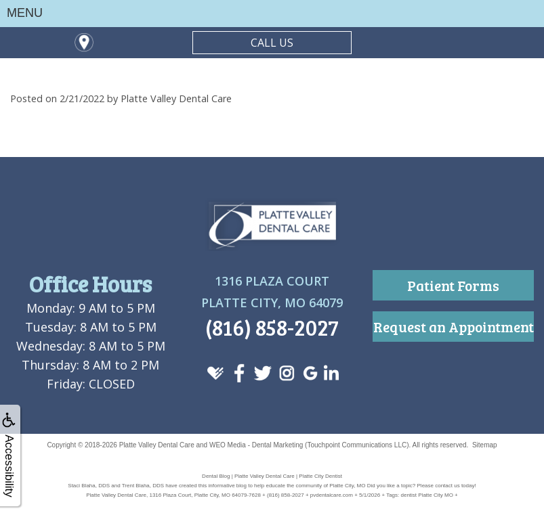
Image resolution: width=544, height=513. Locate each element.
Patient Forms (453, 285)
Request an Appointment (453, 326)
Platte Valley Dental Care (156, 445)
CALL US (272, 42)
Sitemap (484, 445)
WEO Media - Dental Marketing (256, 445)
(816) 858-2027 (272, 327)
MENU (25, 13)
